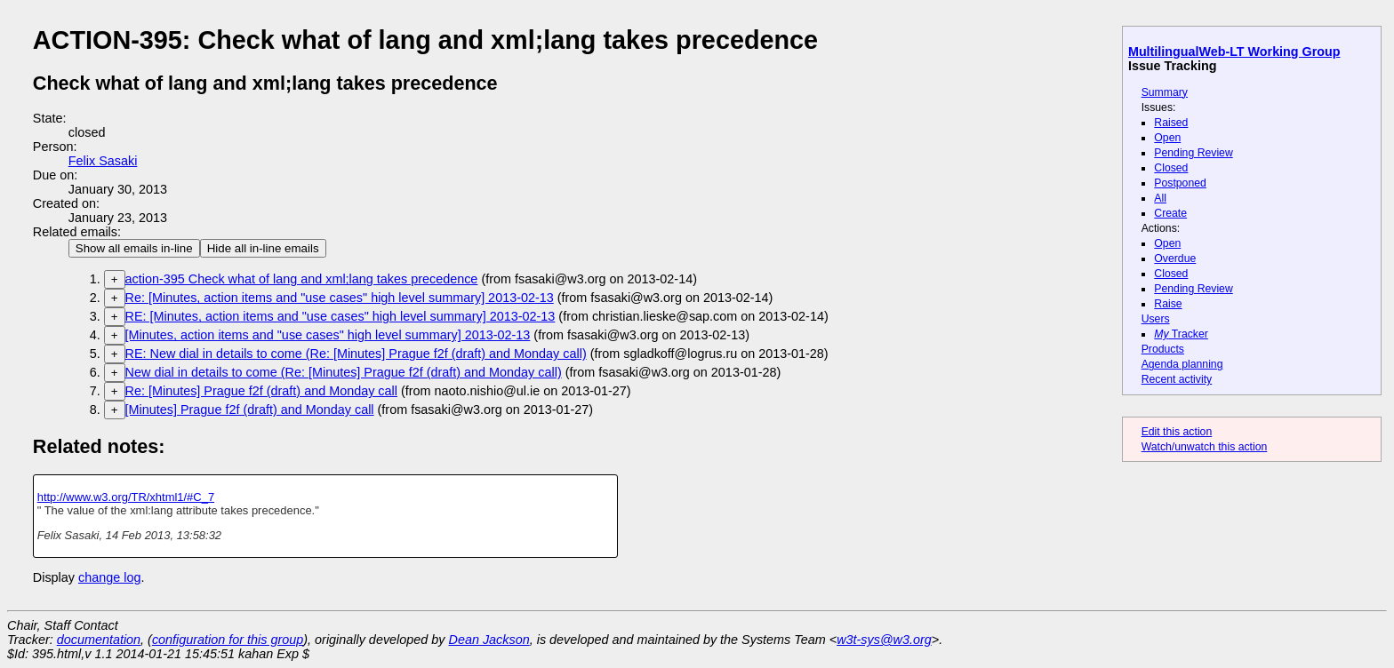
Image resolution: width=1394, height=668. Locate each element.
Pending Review (1193, 153)
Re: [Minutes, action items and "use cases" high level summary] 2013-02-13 (339, 297)
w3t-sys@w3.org (884, 639)
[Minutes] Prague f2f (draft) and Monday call (249, 409)
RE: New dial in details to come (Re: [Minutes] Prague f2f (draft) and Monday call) (356, 353)
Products (1163, 349)
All (1160, 198)
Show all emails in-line (134, 248)
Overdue (1175, 258)
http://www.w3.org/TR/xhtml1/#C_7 (125, 497)
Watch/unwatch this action (1205, 447)
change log (109, 577)
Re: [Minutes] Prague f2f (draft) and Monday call (261, 391)
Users (1156, 319)
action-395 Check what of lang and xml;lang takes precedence (301, 279)
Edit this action (1177, 431)
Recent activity (1177, 379)
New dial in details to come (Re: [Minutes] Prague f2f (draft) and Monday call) (343, 372)
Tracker (1181, 334)
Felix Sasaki (103, 161)
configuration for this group (227, 639)
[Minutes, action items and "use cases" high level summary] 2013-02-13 (328, 335)
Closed (1171, 168)
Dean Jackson (489, 639)
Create (1170, 213)
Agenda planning (1182, 364)
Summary (1165, 92)
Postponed (1180, 183)
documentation (98, 639)
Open (1167, 137)
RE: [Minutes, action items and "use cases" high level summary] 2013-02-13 (340, 316)
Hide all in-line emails (263, 248)
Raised (1171, 122)
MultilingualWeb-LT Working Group (1234, 51)
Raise (1168, 304)
